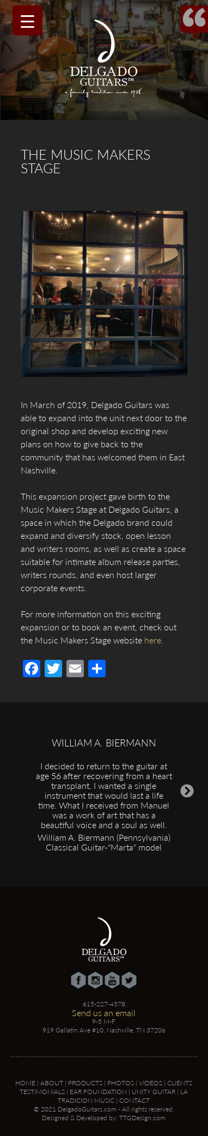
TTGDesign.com (142, 1118)
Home (25, 1083)
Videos (150, 1083)
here (152, 640)
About (51, 1083)
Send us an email (104, 1012)
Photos (120, 1083)
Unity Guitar (153, 1092)
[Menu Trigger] (27, 20)
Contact (134, 1100)
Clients (179, 1083)
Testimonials (42, 1092)
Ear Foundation (98, 1092)
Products (85, 1083)
